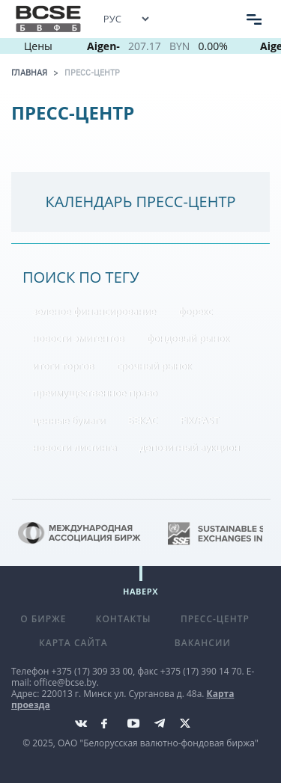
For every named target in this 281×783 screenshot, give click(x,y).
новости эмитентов (78, 338)
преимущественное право (94, 392)
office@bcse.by (65, 682)
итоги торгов (63, 365)
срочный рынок (153, 365)
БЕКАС (143, 420)
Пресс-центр (92, 72)
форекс (195, 311)
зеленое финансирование (94, 311)
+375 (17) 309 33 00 (92, 671)
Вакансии (203, 642)
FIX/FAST (199, 420)
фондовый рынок (188, 338)
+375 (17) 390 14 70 (201, 671)
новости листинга (74, 447)
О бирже (43, 618)
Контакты (123, 618)
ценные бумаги (68, 420)
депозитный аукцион (189, 447)
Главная (29, 72)
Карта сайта (73, 642)
